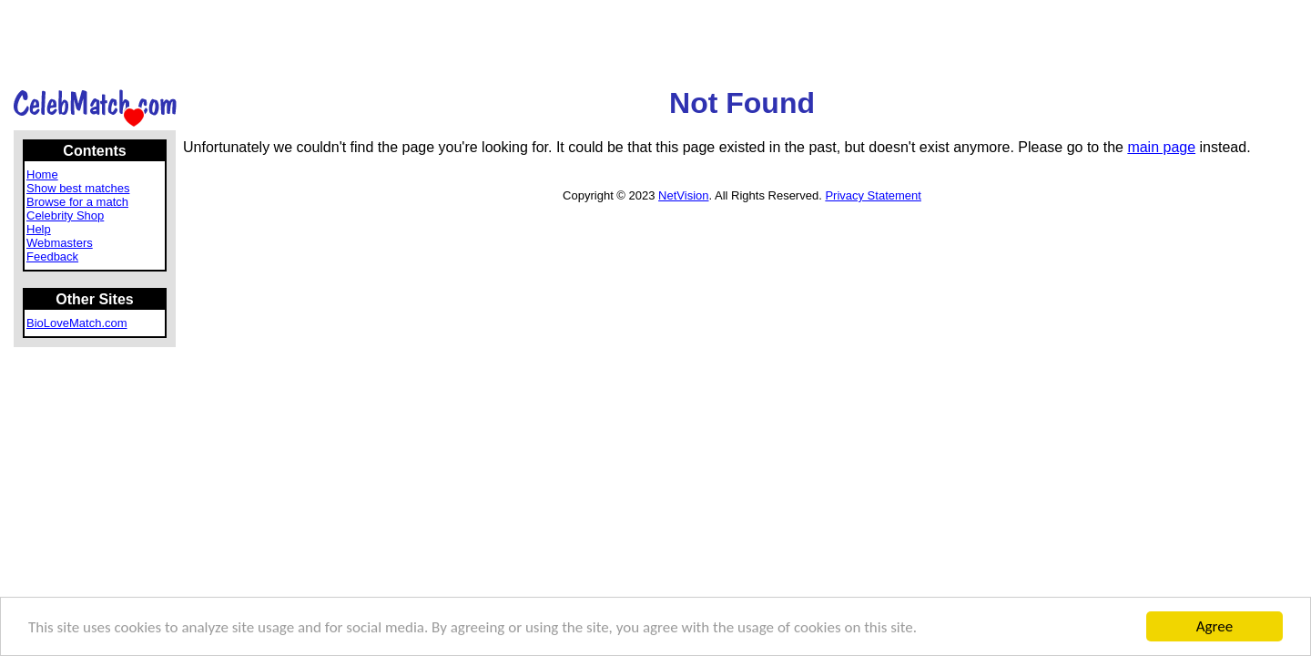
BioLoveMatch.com (76, 323)
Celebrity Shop (65, 215)
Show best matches (77, 188)
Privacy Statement (873, 195)
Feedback (52, 256)
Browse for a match (77, 202)
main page (1161, 147)
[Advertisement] (655, 43)
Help (38, 229)
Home (42, 174)
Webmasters (59, 243)
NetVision (683, 195)
